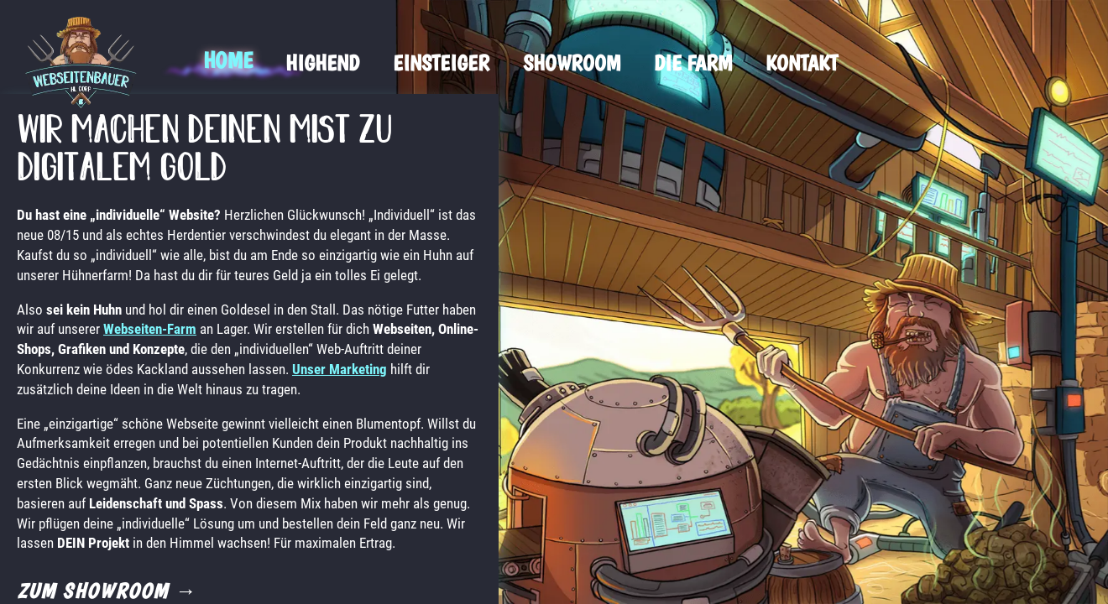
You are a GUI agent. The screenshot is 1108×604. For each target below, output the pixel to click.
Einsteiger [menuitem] (441, 62)
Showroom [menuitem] (571, 62)
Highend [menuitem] (322, 62)
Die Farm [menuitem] (693, 62)
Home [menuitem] (227, 60)
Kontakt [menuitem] (802, 62)
